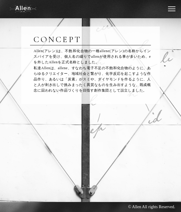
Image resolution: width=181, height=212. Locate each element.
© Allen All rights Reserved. (151, 207)
